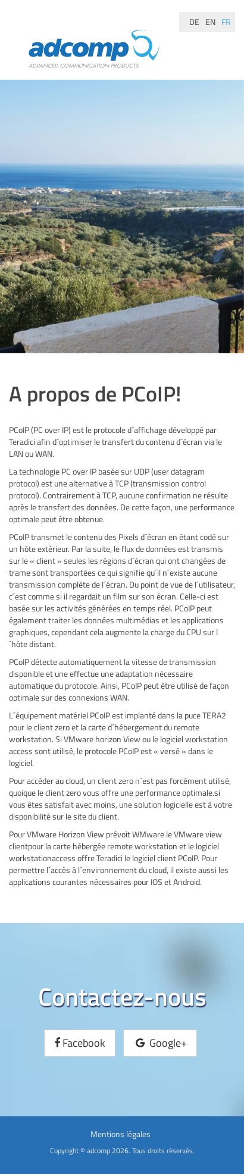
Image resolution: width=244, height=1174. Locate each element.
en (210, 21)
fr (226, 21)
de (194, 21)
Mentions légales (120, 1134)
